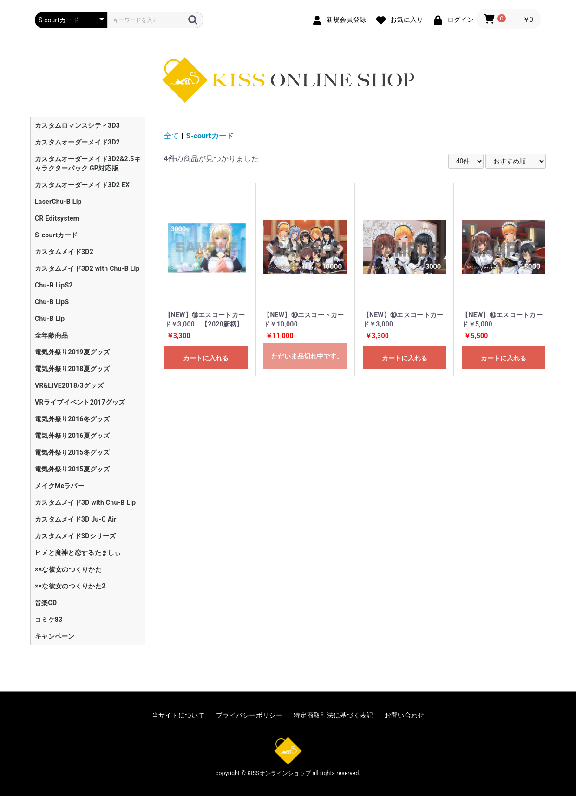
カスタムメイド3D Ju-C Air (76, 519)
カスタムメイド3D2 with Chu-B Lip (87, 268)
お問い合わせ (405, 715)
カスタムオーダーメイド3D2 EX (82, 185)
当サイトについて (178, 715)
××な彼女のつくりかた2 (70, 586)
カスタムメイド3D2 (64, 251)
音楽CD (46, 603)
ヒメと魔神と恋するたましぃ (78, 552)
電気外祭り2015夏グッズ (72, 469)
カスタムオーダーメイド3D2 (77, 142)
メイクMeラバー (59, 485)
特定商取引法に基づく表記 (333, 715)
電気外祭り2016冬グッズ (72, 419)
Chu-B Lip (50, 318)
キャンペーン (55, 636)
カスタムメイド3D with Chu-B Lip (85, 502)
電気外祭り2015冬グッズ (72, 452)
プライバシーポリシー (249, 715)
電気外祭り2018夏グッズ (72, 368)
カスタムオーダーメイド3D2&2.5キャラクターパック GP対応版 (88, 163)
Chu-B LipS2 (54, 285)
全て (171, 135)
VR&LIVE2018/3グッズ (69, 385)
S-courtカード (56, 235)
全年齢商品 (51, 335)
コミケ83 (48, 619)
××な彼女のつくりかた (68, 569)
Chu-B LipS (52, 302)
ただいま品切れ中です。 (307, 356)
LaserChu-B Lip (58, 201)
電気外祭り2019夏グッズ (72, 352)
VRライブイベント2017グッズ (80, 402)
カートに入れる (206, 358)
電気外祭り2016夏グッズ (72, 435)
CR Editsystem (57, 218)
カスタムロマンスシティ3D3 (77, 125)
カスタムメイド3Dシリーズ (75, 536)
